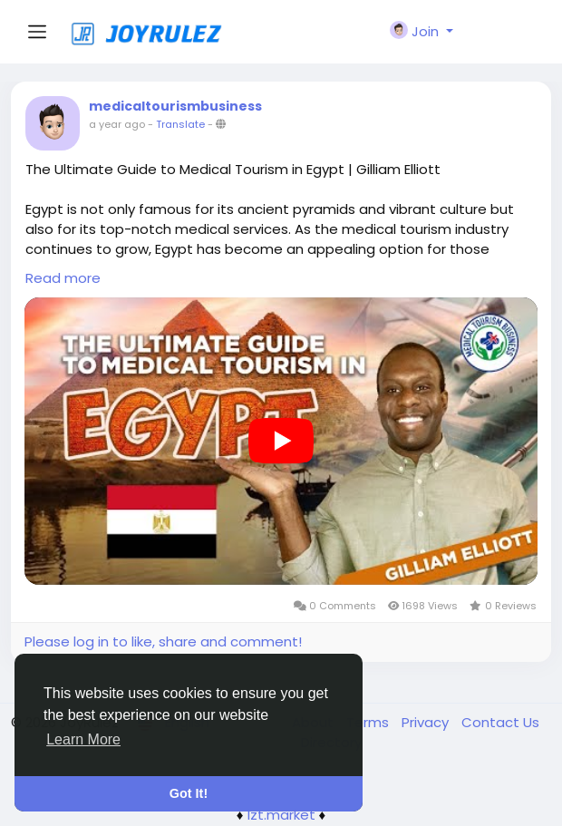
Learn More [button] (83, 739)
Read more (63, 277)
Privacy (427, 722)
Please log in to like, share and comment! (163, 641)
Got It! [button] (189, 793)
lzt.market (281, 814)
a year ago (117, 124)
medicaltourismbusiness (175, 106)
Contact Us (500, 722)
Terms (369, 722)
